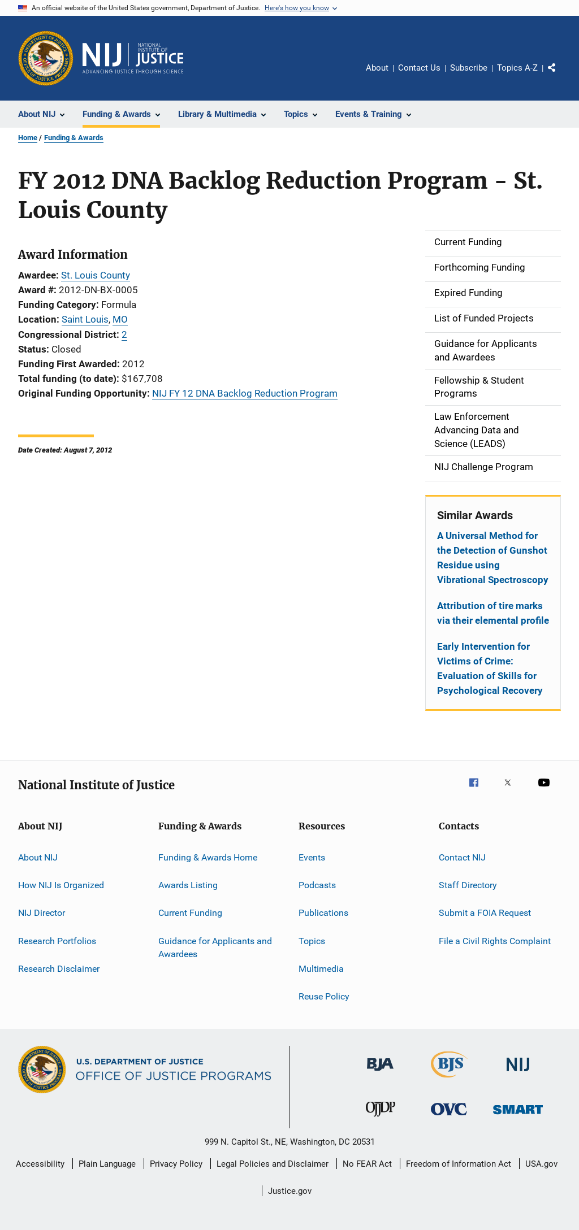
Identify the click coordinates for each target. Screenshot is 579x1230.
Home (27, 137)
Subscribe (468, 68)
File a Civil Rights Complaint (495, 940)
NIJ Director (41, 912)
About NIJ (38, 856)
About (377, 68)
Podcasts (317, 885)
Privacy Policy (176, 1164)
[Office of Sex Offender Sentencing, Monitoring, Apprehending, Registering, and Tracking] (518, 1116)
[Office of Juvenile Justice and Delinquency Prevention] (380, 1118)
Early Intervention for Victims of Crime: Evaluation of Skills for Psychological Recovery (490, 668)
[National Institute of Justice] (518, 1073)
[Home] (133, 58)
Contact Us (419, 68)
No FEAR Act (367, 1164)
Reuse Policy (324, 996)
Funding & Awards (73, 137)
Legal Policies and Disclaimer (273, 1164)
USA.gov (541, 1164)
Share (561, 75)
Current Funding (190, 912)
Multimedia (321, 968)
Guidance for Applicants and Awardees (215, 947)
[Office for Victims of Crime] (449, 1117)
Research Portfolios (57, 940)
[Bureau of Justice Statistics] (449, 1079)
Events (312, 856)
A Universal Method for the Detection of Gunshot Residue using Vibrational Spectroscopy (492, 557)
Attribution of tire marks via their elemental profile (493, 613)
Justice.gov (290, 1191)
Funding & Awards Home (207, 856)
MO (120, 319)
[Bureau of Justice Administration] (380, 1072)
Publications (323, 912)
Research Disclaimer (59, 968)
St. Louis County (95, 275)
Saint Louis (85, 319)
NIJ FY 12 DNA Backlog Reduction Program (245, 393)
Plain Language (107, 1164)
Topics (312, 940)
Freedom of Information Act (458, 1164)
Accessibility (40, 1164)
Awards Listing (188, 885)
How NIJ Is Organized (61, 885)
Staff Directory (468, 885)
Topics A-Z (517, 68)
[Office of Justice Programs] (46, 58)
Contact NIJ (462, 856)
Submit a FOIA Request (485, 912)
